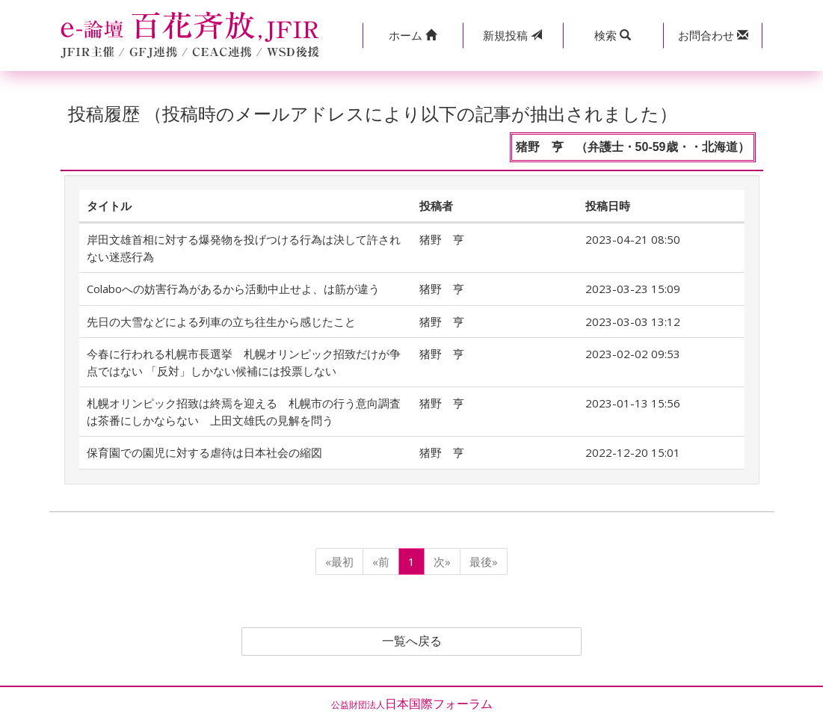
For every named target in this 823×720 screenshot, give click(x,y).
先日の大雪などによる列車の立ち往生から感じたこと (221, 321)
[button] (413, 35)
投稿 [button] (512, 35)
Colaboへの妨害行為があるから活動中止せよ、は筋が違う (233, 288)
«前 (380, 561)
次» (442, 561)
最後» (483, 561)
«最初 (339, 561)
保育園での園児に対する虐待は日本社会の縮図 (204, 452)
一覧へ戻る (412, 641)
